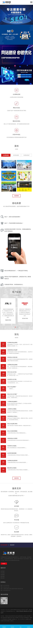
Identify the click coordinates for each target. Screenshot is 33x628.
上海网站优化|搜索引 (12, 401)
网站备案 (2, 576)
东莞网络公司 (17, 617)
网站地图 (8, 611)
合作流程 (16, 506)
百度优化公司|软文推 (12, 357)
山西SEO (25, 616)
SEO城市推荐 (4, 545)
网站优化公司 (26, 611)
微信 (21, 626)
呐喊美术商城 (8, 320)
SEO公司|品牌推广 (11, 386)
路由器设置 (5, 617)
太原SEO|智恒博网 (11, 453)
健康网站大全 (15, 619)
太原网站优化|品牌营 (12, 342)
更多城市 (12, 545)
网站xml (11, 611)
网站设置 (2, 578)
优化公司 (18, 611)
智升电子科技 (25, 318)
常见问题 (16, 520)
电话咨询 (12, 626)
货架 (10, 616)
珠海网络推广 (27, 617)
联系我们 (29, 626)
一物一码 (19, 619)
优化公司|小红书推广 (12, 394)
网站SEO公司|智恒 (11, 467)
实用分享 (23, 619)
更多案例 (16, 195)
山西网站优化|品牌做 (12, 364)
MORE (3, 563)
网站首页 (4, 626)
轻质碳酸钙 (9, 619)
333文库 (5, 620)
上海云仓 (11, 620)
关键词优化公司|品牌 (12, 349)
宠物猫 (8, 617)
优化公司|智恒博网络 (12, 431)
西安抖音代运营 (14, 616)
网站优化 (4, 557)
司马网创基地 (4, 619)
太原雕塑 (27, 619)
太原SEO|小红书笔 (11, 379)
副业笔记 (22, 617)
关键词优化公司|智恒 (12, 438)
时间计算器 (12, 617)
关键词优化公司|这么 (12, 416)
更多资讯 (16, 478)
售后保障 (16, 532)
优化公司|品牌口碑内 (12, 423)
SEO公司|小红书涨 (11, 372)
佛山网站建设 (20, 616)
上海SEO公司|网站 (11, 408)
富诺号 (8, 620)
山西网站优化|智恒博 (12, 460)
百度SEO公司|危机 (11, 445)
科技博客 (29, 616)
